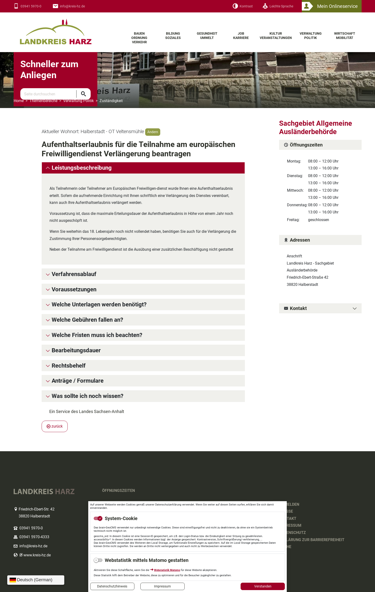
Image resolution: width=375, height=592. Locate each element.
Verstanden (262, 586)
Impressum (162, 586)
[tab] (143, 168)
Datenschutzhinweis (112, 586)
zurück (55, 426)
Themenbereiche (43, 100)
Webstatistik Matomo (167, 570)
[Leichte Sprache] (278, 6)
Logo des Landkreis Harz (65, 28)
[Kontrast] (243, 6)
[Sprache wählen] (36, 580)
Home (19, 100)
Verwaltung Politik (78, 100)
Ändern (152, 132)
